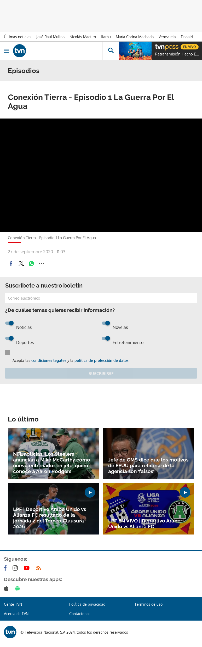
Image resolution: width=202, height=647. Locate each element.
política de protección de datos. (101, 360)
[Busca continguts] (110, 51)
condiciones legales (48, 360)
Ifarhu (106, 37)
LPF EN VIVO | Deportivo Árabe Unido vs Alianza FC (144, 523)
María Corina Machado (135, 37)
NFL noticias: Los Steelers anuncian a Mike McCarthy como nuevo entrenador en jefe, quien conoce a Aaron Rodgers (51, 462)
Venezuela (167, 37)
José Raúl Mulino (50, 37)
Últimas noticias (17, 37)
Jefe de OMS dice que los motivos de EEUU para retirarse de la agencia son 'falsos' (148, 465)
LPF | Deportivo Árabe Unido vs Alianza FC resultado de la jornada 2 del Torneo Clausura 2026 (49, 517)
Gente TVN (13, 604)
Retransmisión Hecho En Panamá (177, 54)
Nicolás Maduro (83, 37)
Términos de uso (149, 604)
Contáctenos (79, 613)
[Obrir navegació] (6, 51)
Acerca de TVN (16, 613)
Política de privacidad (87, 604)
